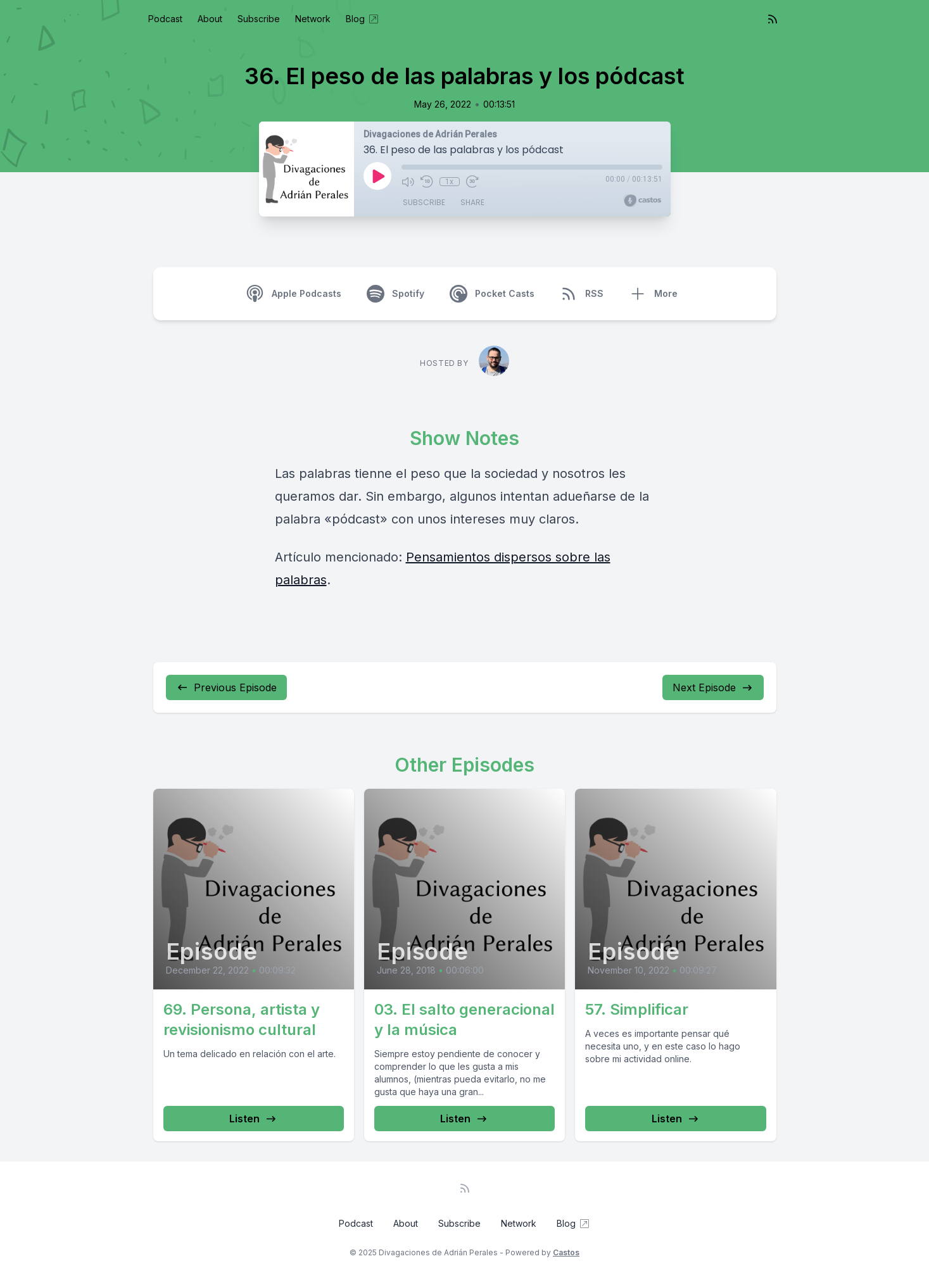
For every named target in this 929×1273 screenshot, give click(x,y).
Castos (566, 1252)
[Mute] (407, 181)
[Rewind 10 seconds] (426, 181)
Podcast (165, 18)
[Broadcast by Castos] (642, 200)
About (210, 18)
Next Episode (713, 687)
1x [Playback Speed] (449, 181)
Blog (363, 19)
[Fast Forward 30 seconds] (472, 181)
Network (313, 18)
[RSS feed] (772, 19)
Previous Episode (226, 687)
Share (472, 202)
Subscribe (258, 18)
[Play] (377, 176)
